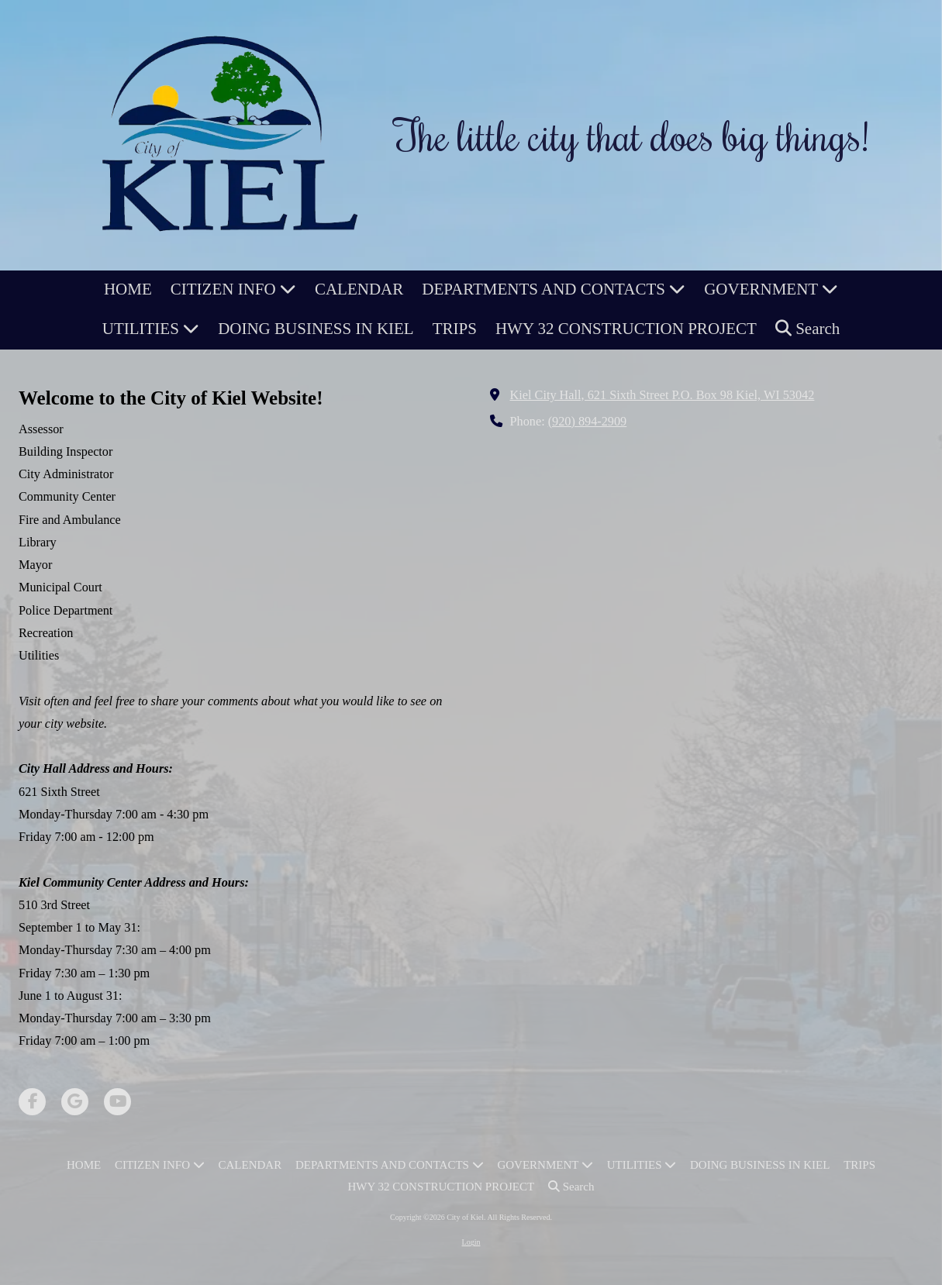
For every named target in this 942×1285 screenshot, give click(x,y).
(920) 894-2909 (587, 422)
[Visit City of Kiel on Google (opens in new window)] (74, 1101)
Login (471, 1242)
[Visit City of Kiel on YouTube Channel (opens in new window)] (117, 1101)
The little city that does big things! (632, 135)
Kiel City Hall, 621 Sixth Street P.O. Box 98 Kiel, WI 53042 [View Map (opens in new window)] (662, 395)
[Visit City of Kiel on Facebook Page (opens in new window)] (32, 1101)
